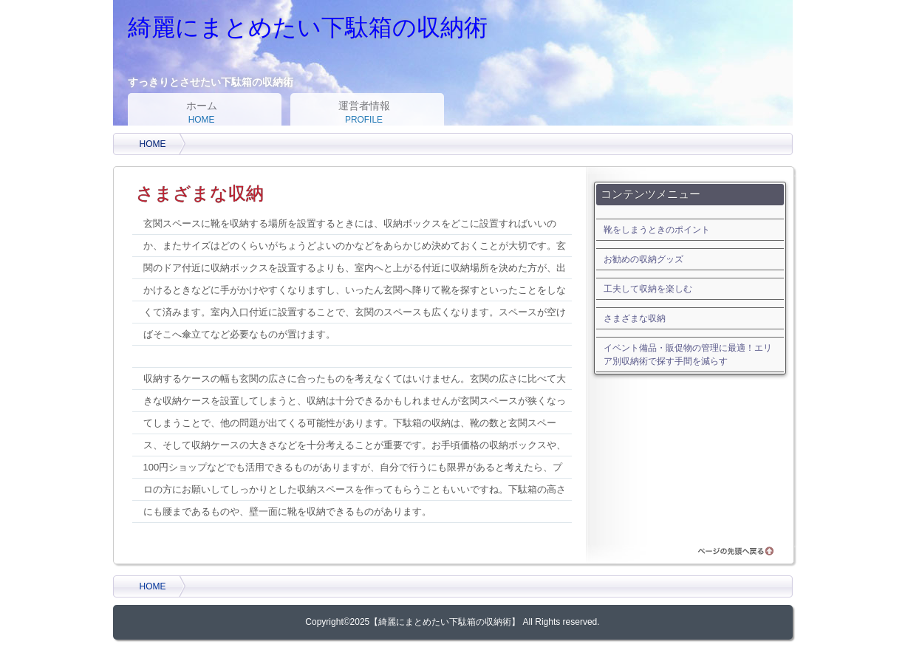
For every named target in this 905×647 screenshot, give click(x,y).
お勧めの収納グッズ (643, 259)
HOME (153, 144)
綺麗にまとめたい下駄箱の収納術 (308, 27)
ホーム (202, 113)
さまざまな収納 (635, 318)
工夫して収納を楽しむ (648, 289)
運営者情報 (364, 113)
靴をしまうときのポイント (657, 230)
